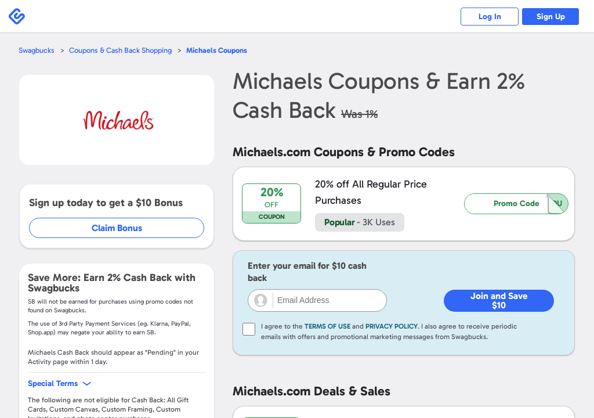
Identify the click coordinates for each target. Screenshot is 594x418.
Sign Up (551, 16)
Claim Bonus (117, 227)
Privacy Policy (391, 326)
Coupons (216, 50)
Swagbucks (37, 50)
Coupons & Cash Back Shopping (120, 50)
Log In (490, 16)
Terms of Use (327, 326)
